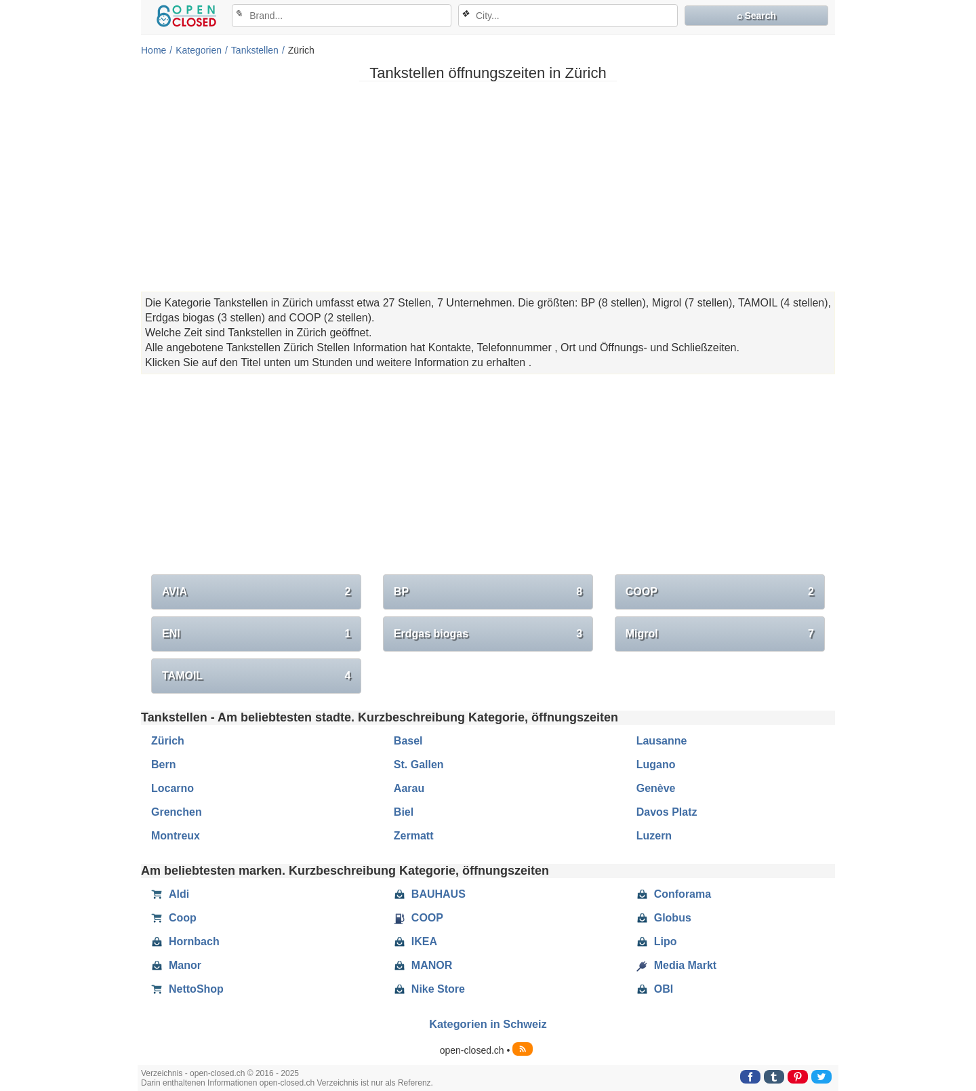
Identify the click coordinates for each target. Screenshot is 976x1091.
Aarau (409, 788)
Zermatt (414, 835)
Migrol (720, 634)
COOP (720, 592)
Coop (174, 918)
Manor (176, 965)
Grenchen (176, 812)
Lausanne (661, 741)
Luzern (654, 835)
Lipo (656, 942)
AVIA (256, 592)
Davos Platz (666, 812)
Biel (403, 812)
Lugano (656, 764)
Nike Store (429, 989)
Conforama (673, 894)
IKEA (415, 942)
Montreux (175, 835)
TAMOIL (256, 676)
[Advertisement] (488, 186)
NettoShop (187, 989)
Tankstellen (255, 50)
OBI (654, 989)
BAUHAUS (430, 894)
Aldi (170, 894)
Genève (656, 788)
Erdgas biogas (488, 634)
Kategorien (199, 50)
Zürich (167, 741)
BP (488, 592)
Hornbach (185, 942)
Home (153, 50)
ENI (256, 634)
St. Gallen (419, 764)
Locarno (172, 788)
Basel (408, 741)
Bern (163, 764)
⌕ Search (757, 15)
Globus (663, 918)
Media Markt (676, 965)
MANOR (423, 965)
